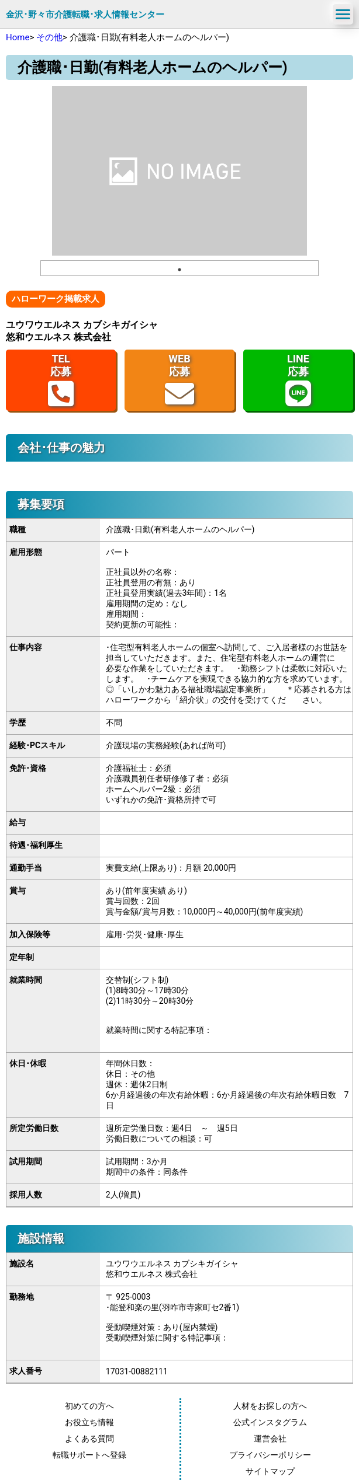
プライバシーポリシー (270, 1455)
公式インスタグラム (270, 1422)
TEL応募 (61, 380)
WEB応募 (179, 380)
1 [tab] (179, 269)
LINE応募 (298, 380)
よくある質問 (89, 1438)
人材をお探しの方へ (270, 1406)
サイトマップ (270, 1471)
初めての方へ (89, 1406)
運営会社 (270, 1438)
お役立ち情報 (89, 1422)
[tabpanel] (179, 170)
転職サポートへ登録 (89, 1455)
